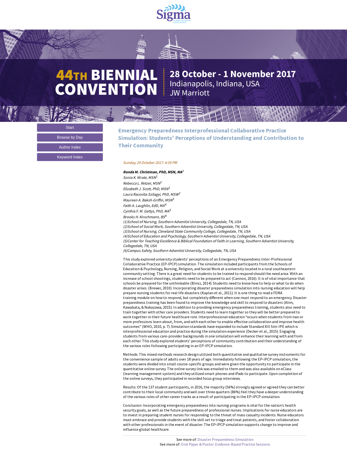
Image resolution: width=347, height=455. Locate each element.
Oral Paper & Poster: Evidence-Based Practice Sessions (225, 444)
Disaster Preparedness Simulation (226, 439)
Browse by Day (70, 137)
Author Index (70, 147)
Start (70, 127)
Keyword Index (70, 157)
